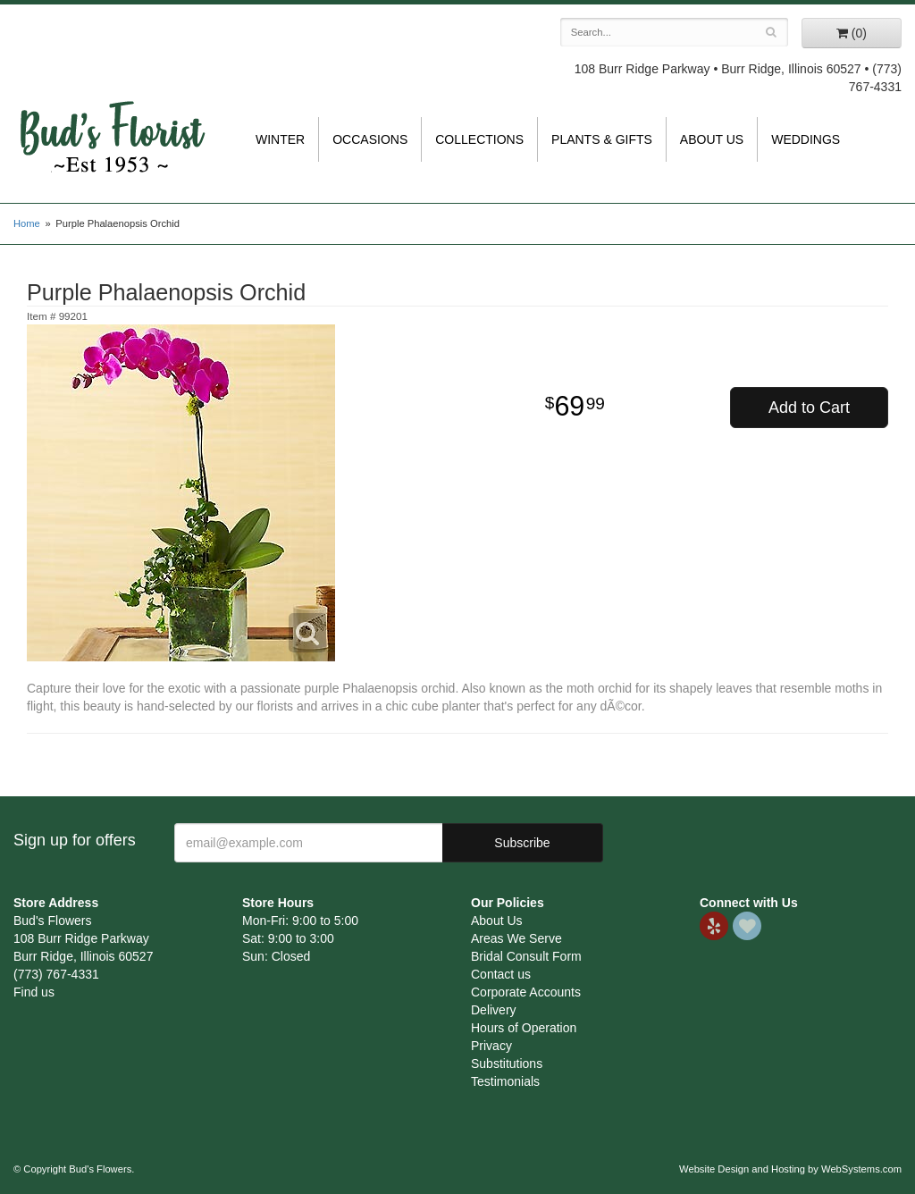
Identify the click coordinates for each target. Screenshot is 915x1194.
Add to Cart (809, 407)
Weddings (805, 139)
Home (26, 223)
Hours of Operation (523, 1028)
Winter (280, 139)
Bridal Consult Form (526, 956)
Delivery (493, 1010)
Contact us (501, 974)
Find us (34, 992)
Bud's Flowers (111, 115)
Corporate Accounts (526, 992)
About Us (711, 139)
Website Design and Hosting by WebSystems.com (790, 1169)
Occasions (369, 139)
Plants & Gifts (601, 139)
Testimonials (505, 1081)
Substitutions (506, 1063)
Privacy (491, 1045)
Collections (479, 139)
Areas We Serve (516, 938)
